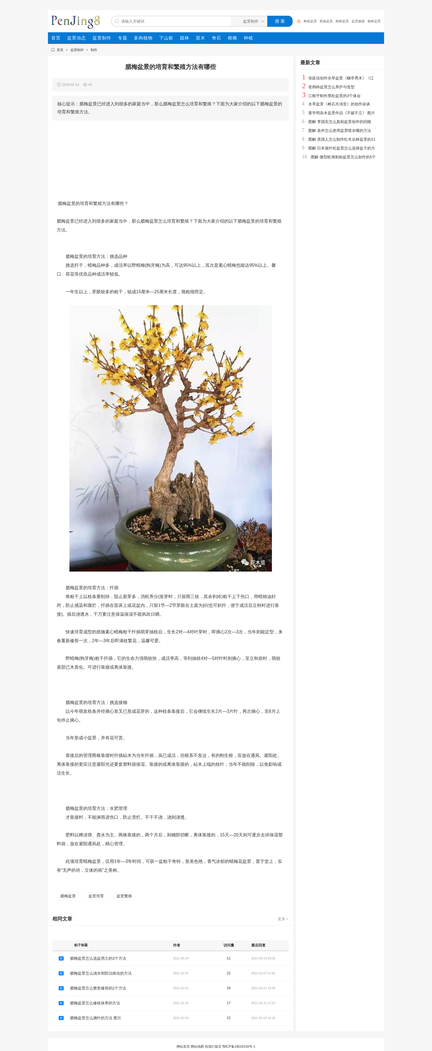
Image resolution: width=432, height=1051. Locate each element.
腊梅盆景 (68, 896)
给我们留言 (213, 1047)
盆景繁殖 (124, 896)
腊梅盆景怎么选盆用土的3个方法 (98, 958)
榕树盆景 (342, 21)
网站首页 (183, 1047)
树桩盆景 (310, 21)
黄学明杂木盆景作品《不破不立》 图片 (341, 113)
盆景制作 (77, 50)
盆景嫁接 (358, 21)
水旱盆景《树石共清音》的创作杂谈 (339, 104)
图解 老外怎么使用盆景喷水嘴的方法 (339, 130)
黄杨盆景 (326, 21)
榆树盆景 (374, 21)
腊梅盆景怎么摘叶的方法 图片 (95, 1018)
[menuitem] (56, 38)
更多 (283, 919)
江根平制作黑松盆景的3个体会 (334, 96)
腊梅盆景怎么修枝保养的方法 (95, 1003)
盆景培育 (96, 896)
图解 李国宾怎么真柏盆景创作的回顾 (339, 121)
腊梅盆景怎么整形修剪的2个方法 (98, 988)
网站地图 (197, 1047)
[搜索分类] (248, 21)
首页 (60, 50)
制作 (94, 50)
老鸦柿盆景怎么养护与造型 (331, 87)
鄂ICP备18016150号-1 (238, 1047)
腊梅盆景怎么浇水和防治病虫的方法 (101, 973)
